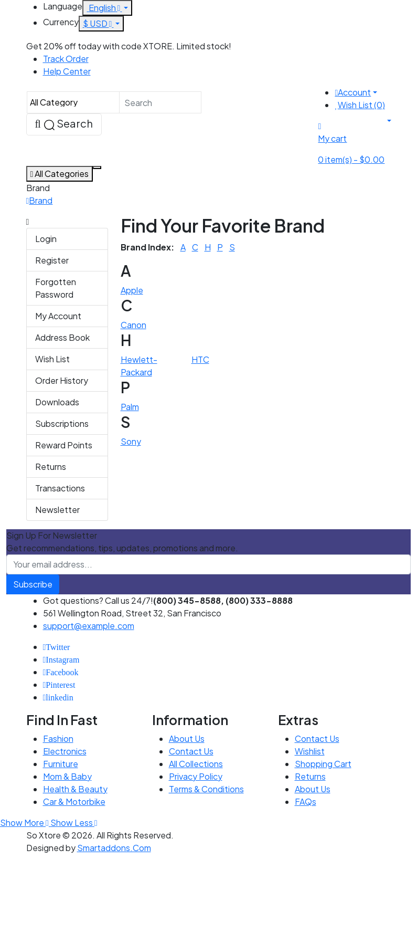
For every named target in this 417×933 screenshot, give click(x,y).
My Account (58, 315)
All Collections (196, 763)
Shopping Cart (323, 763)
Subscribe (32, 584)
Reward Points (63, 444)
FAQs (305, 801)
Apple (132, 290)
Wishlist (310, 751)
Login (46, 238)
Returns (50, 466)
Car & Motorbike (74, 801)
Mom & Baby (67, 776)
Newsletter (57, 509)
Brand (40, 200)
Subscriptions (62, 423)
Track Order (66, 58)
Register (52, 260)
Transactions (60, 488)
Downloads (57, 401)
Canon (133, 324)
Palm (130, 406)
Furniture (60, 763)
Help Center (67, 71)
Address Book (62, 337)
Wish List (52, 358)
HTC (200, 359)
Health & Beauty (75, 788)
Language (62, 6)
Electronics (65, 751)
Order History (61, 380)
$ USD (98, 23)
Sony (131, 441)
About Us (187, 738)
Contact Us (191, 751)
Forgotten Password (55, 288)
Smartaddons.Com (114, 847)
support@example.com (88, 625)
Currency (61, 21)
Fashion (58, 738)
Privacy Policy (195, 776)
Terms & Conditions (206, 788)
